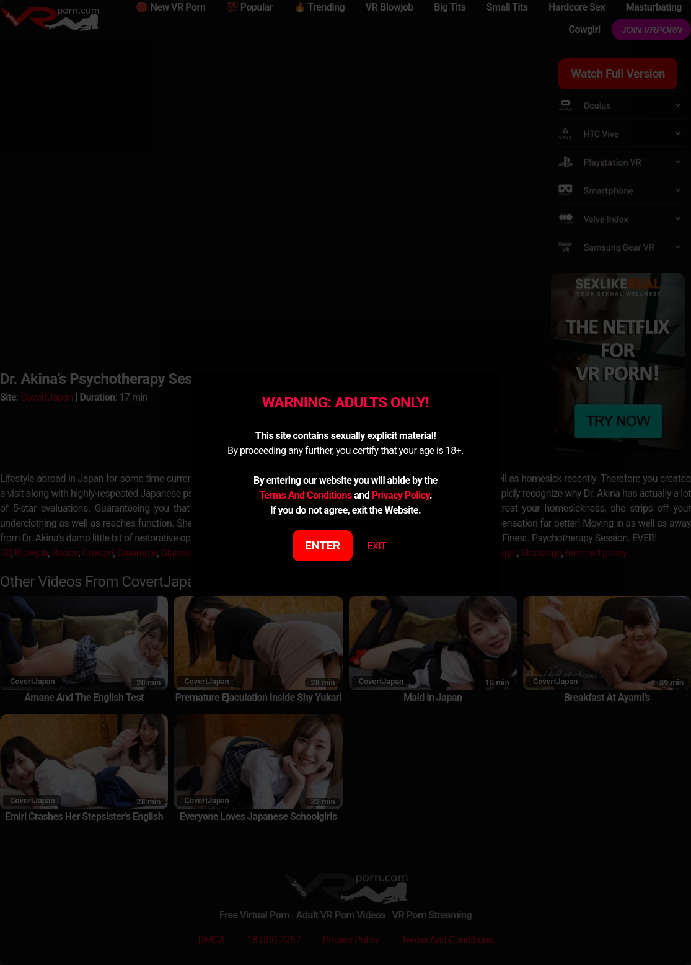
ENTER (322, 545)
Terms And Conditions (305, 495)
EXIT (376, 546)
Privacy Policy (400, 495)
